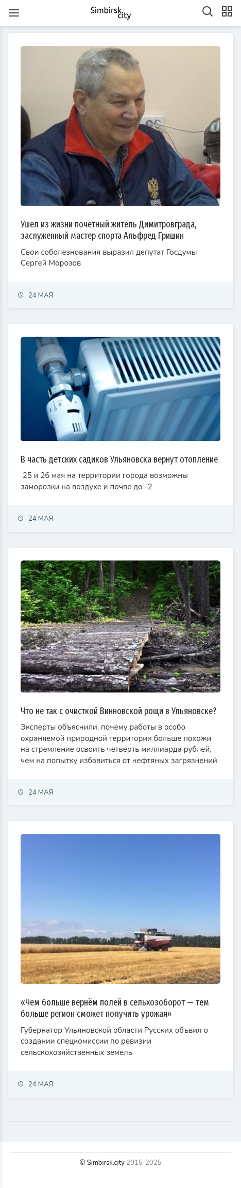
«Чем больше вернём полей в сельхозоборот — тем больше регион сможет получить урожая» (115, 1008)
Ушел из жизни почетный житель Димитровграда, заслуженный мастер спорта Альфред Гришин (108, 230)
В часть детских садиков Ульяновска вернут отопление (119, 459)
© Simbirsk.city (102, 1162)
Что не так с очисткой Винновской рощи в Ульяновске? (118, 711)
